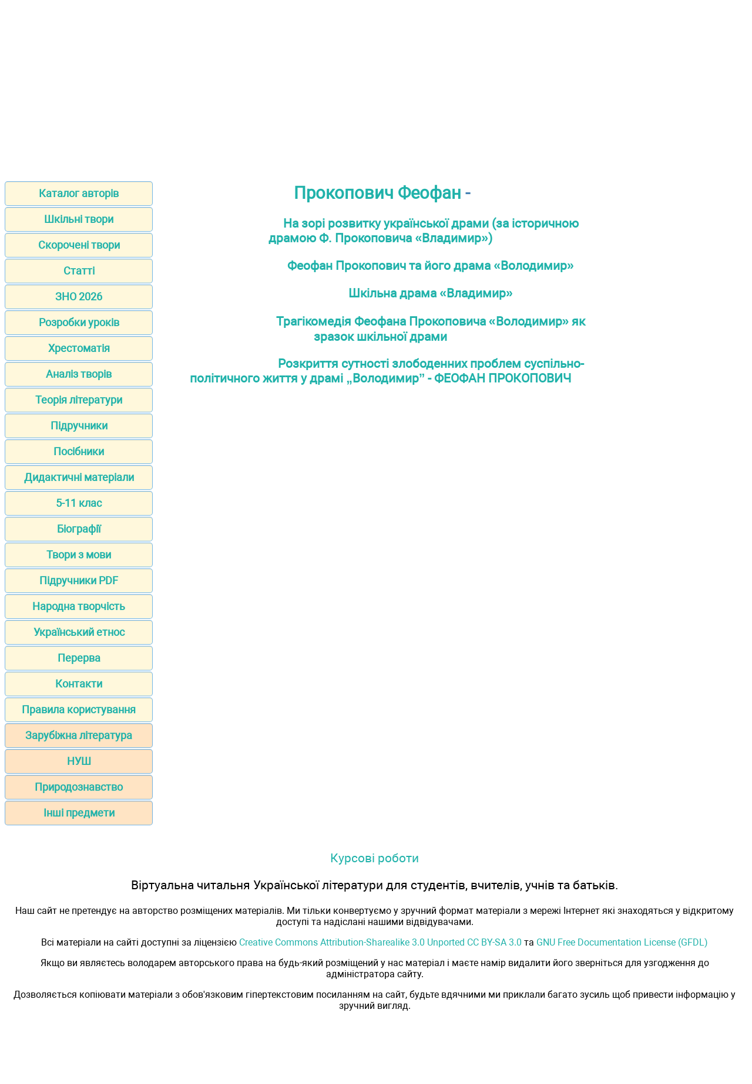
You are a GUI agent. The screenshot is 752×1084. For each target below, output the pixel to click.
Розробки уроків (79, 322)
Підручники (79, 425)
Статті (79, 271)
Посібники (78, 451)
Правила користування (79, 709)
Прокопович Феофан (377, 193)
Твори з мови (78, 554)
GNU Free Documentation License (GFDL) (622, 942)
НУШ (79, 761)
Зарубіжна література (78, 735)
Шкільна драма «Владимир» (430, 293)
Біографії (78, 529)
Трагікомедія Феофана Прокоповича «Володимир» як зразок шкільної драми (431, 329)
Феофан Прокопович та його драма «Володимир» (430, 265)
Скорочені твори (79, 245)
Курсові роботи (374, 858)
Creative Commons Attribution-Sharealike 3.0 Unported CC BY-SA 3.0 (380, 942)
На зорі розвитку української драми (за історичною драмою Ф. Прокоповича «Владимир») (423, 230)
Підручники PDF (78, 580)
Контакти (78, 684)
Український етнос (79, 632)
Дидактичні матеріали (79, 477)
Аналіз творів (79, 374)
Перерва (79, 658)
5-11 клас (79, 503)
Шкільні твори (78, 219)
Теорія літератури (78, 400)
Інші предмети (79, 813)
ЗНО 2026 (78, 296)
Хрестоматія (79, 348)
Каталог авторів (79, 193)
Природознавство (79, 787)
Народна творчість (78, 606)
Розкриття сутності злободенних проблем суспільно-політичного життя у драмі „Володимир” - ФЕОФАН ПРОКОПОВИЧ (387, 370)
